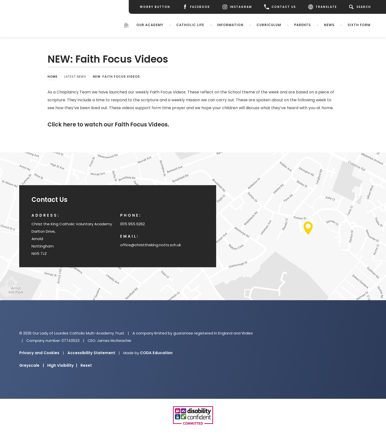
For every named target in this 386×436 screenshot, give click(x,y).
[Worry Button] (155, 7)
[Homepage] (126, 25)
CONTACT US (280, 6)
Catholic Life (190, 25)
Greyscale (31, 365)
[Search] (360, 7)
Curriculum (269, 25)
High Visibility (62, 365)
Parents (302, 25)
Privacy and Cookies (39, 352)
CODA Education (156, 352)
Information (230, 25)
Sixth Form (359, 25)
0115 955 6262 (132, 224)
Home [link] (53, 76)
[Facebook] (196, 7)
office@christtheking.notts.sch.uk (150, 244)
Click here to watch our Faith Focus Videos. (108, 124)
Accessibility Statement (91, 352)
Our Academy (149, 25)
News (329, 25)
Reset (86, 365)
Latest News (75, 76)
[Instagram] (237, 7)
